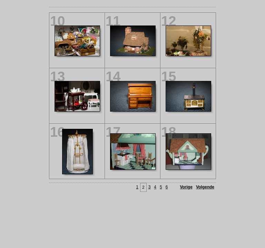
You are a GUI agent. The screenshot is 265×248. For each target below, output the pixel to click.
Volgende (205, 187)
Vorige (186, 187)
